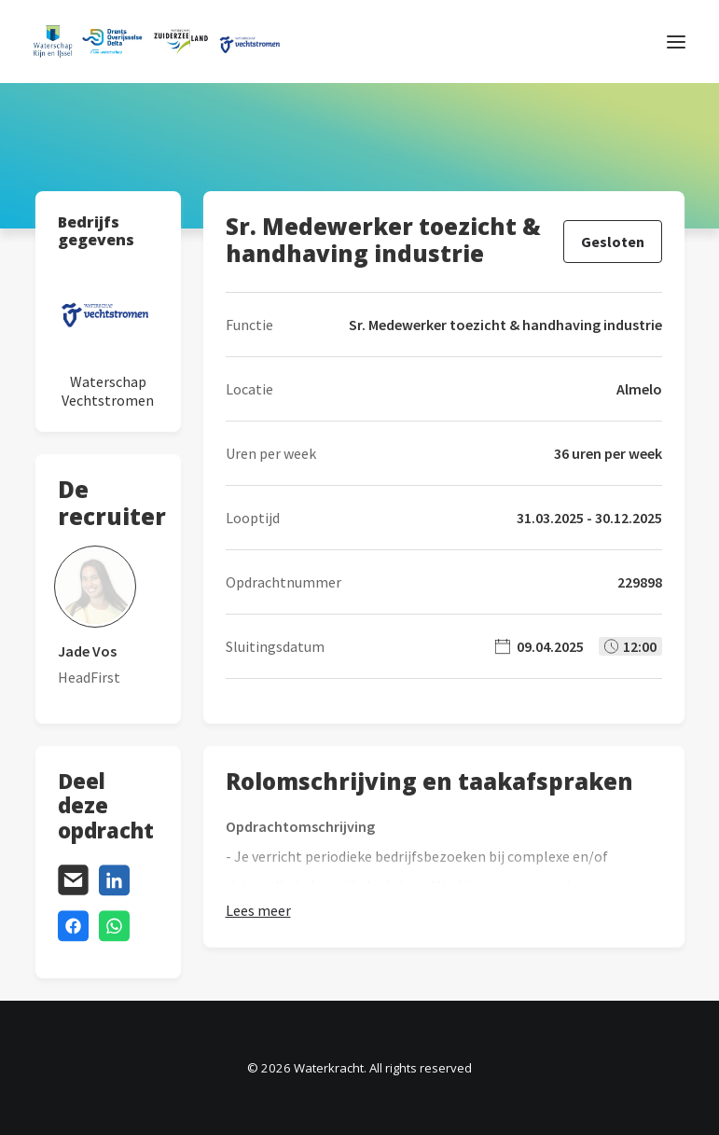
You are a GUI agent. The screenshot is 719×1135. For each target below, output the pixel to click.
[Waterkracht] (157, 41)
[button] (676, 41)
